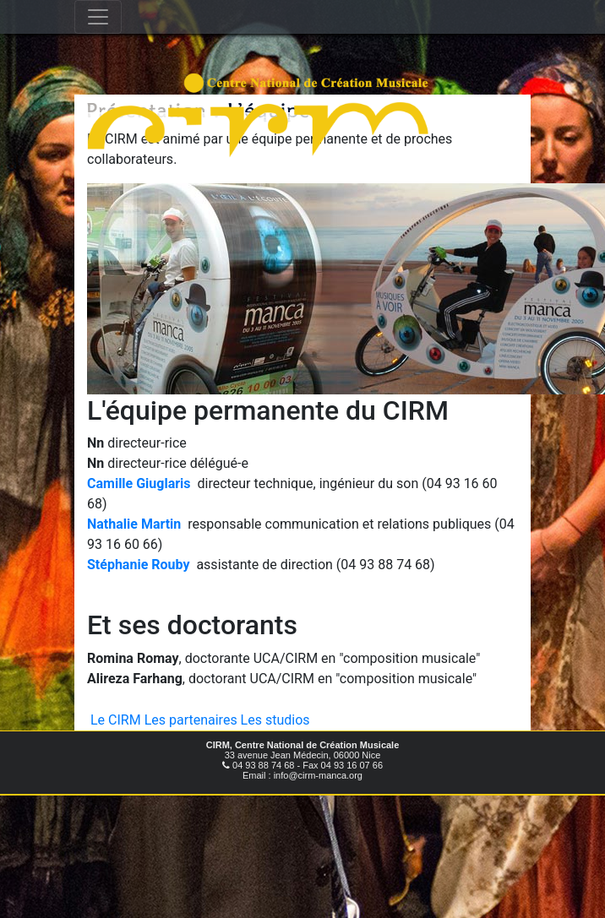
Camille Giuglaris (139, 483)
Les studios (275, 720)
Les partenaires (190, 720)
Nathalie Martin (134, 524)
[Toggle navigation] (98, 17)
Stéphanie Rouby (138, 565)
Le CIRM (115, 720)
